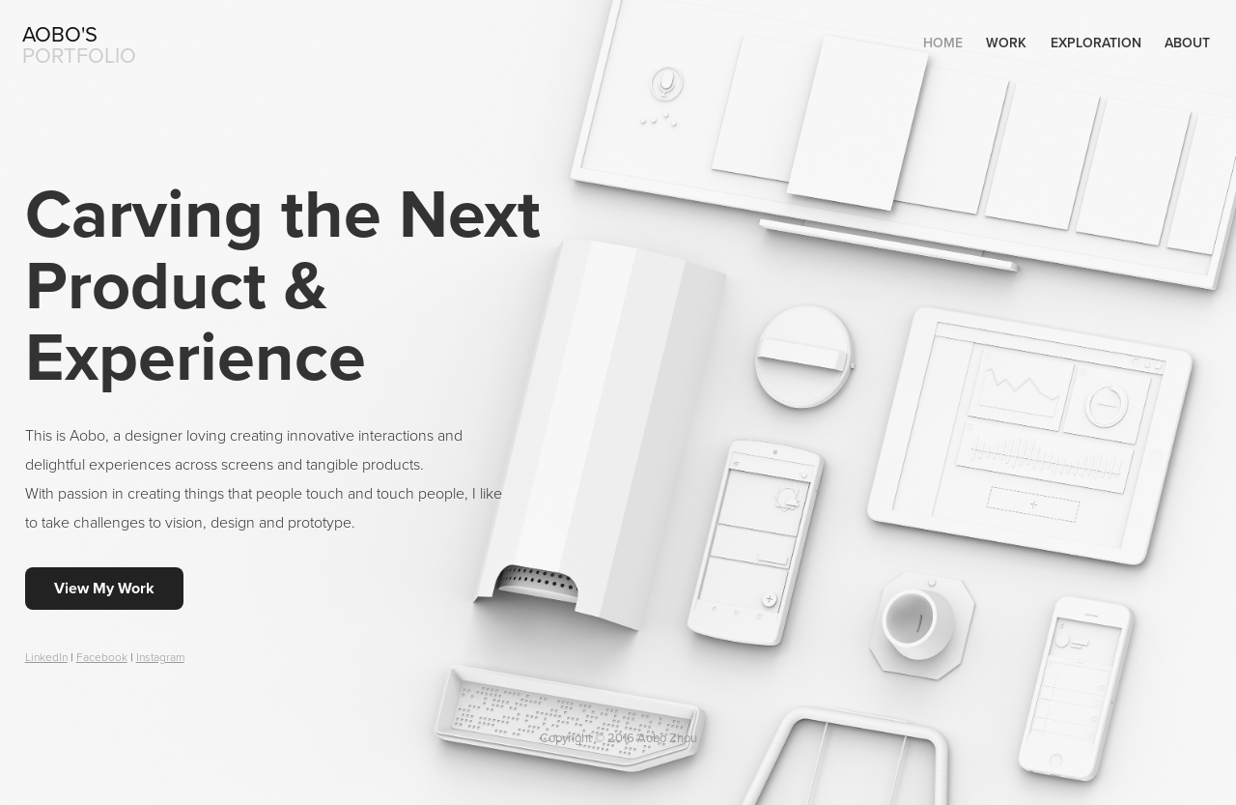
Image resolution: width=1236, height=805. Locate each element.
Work (1006, 42)
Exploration (1096, 42)
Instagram (160, 656)
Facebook (101, 656)
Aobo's (60, 33)
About (1187, 42)
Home (943, 42)
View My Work (104, 588)
